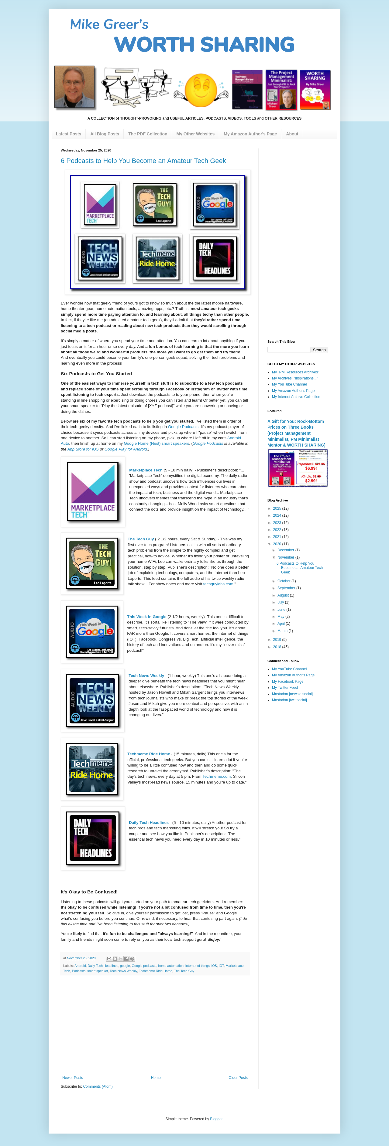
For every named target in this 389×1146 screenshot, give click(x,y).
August (283, 595)
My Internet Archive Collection (296, 397)
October (284, 581)
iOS (214, 965)
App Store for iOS (83, 449)
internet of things (197, 965)
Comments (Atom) (97, 1086)
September (286, 588)
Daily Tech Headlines (149, 822)
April (281, 623)
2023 (277, 523)
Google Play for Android (126, 449)
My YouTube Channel (289, 384)
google (125, 965)
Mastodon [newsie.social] (292, 694)
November (286, 557)
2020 (277, 544)
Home (156, 1078)
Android (80, 965)
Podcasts (78, 971)
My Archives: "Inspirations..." (295, 378)
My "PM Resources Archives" (295, 372)
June (281, 609)
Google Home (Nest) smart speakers (156, 443)
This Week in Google (146, 616)
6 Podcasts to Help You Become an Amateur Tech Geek (143, 161)
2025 (277, 508)
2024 (277, 515)
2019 (277, 640)
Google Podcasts (183, 426)
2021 (277, 537)
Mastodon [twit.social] (289, 700)
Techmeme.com (216, 776)
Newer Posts (72, 1078)
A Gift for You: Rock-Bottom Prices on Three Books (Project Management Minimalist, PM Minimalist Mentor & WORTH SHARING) (296, 433)
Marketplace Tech (146, 470)
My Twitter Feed (285, 687)
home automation (171, 965)
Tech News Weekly (146, 675)
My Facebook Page (287, 681)
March (283, 631)
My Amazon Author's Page (293, 391)
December (286, 550)
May (281, 616)
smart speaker (97, 971)
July (281, 602)
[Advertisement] (155, 1025)
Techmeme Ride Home (148, 754)
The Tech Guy (141, 539)
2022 (277, 530)
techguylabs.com (218, 584)
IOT (221, 965)
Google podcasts (144, 965)
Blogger (216, 1119)
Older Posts (238, 1078)
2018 (277, 647)
